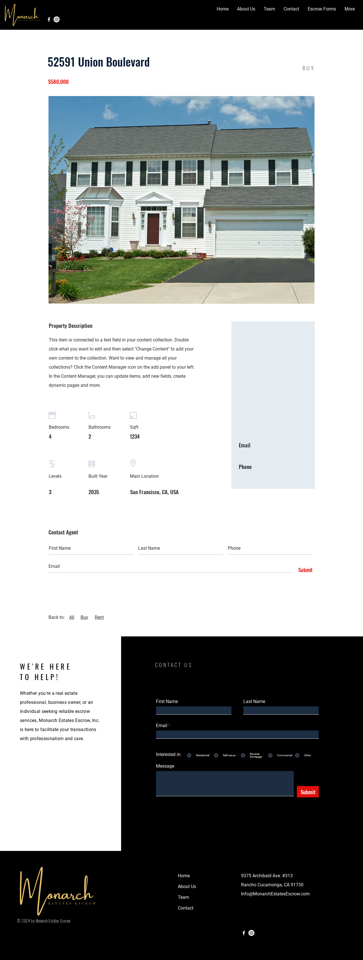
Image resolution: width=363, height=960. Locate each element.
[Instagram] (57, 19)
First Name (167, 701)
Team (183, 897)
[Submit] (304, 570)
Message (165, 766)
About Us (187, 886)
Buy (84, 617)
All (71, 617)
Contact (185, 908)
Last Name (254, 701)
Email (161, 725)
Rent (99, 617)
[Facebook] (49, 19)
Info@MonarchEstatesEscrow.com (275, 894)
